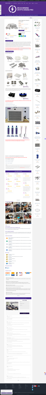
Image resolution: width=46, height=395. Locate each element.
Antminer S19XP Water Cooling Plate (9, 161)
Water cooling (20, 15)
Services (27, 3)
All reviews (30, 171)
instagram (33, 386)
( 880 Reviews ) (15, 35)
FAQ (25, 387)
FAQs (29, 31)
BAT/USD (26, 0)
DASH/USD (14, 0)
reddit (35, 386)
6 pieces (19, 22)
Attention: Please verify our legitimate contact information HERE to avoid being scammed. (19, 1)
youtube (36, 386)
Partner (24, 3)
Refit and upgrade (15, 15)
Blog (25, 388)
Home (6, 15)
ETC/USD (20, 0)
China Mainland (13, 392)
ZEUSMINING (7, 3)
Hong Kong (17, 392)
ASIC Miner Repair (15, 3)
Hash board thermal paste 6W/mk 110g (10, 104)
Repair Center (20, 388)
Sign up (37, 3)
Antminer (24, 15)
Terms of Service (6, 387)
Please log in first (24, 313)
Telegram (32, 387)
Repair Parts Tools (13, 387)
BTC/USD (3, 0)
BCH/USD (43, 0)
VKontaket (38, 386)
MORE (18, 380)
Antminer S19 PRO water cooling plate (9, 160)
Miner (11, 3)
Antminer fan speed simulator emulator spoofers (11, 105)
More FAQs (18, 295)
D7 (8, 38)
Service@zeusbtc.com (32, 389)
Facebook (32, 386)
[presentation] (24, 311)
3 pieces (22, 22)
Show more (18, 200)
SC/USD (37, 0)
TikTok (37, 386)
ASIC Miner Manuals (20, 387)
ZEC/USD (31, 0)
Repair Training (19, 3)
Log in (35, 3)
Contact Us (30, 3)
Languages (33, 3)
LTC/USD (8, 0)
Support (22, 3)
